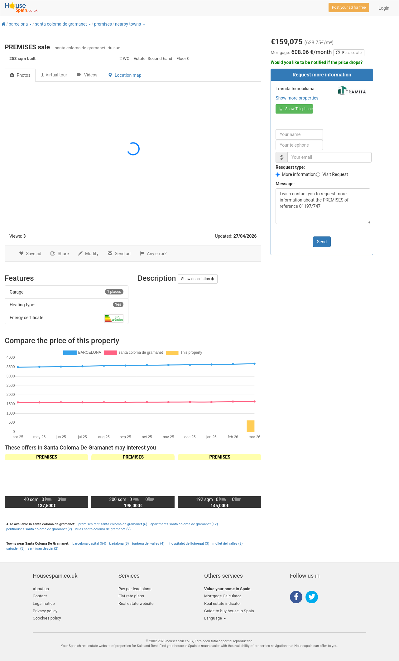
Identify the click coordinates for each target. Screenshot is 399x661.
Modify (88, 253)
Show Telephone (296, 109)
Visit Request (335, 174)
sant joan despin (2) (43, 549)
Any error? (153, 253)
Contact (40, 596)
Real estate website (136, 603)
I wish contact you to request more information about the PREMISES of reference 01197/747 (323, 206)
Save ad (30, 253)
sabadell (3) (15, 549)
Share (59, 253)
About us (41, 588)
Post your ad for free (349, 7)
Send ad (119, 253)
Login (383, 8)
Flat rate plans (131, 596)
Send (322, 241)
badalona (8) (119, 544)
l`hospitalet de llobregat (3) (188, 544)
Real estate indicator (222, 603)
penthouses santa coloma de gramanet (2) (39, 529)
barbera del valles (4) (148, 544)
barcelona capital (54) (89, 544)
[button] (30, 24)
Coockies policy (47, 618)
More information (298, 174)
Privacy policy (45, 611)
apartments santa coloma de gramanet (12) (184, 524)
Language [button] (215, 618)
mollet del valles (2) (227, 544)
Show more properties (297, 97)
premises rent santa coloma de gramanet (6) (113, 524)
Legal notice (44, 603)
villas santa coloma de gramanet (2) (103, 529)
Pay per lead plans (134, 588)
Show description (197, 279)
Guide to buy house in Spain (229, 611)
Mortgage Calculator (222, 596)
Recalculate (349, 53)
